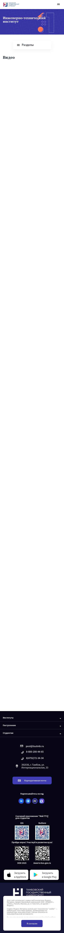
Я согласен (32, 923)
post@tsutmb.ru (32, 746)
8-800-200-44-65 (32, 752)
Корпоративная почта (32, 780)
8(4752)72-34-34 (32, 759)
